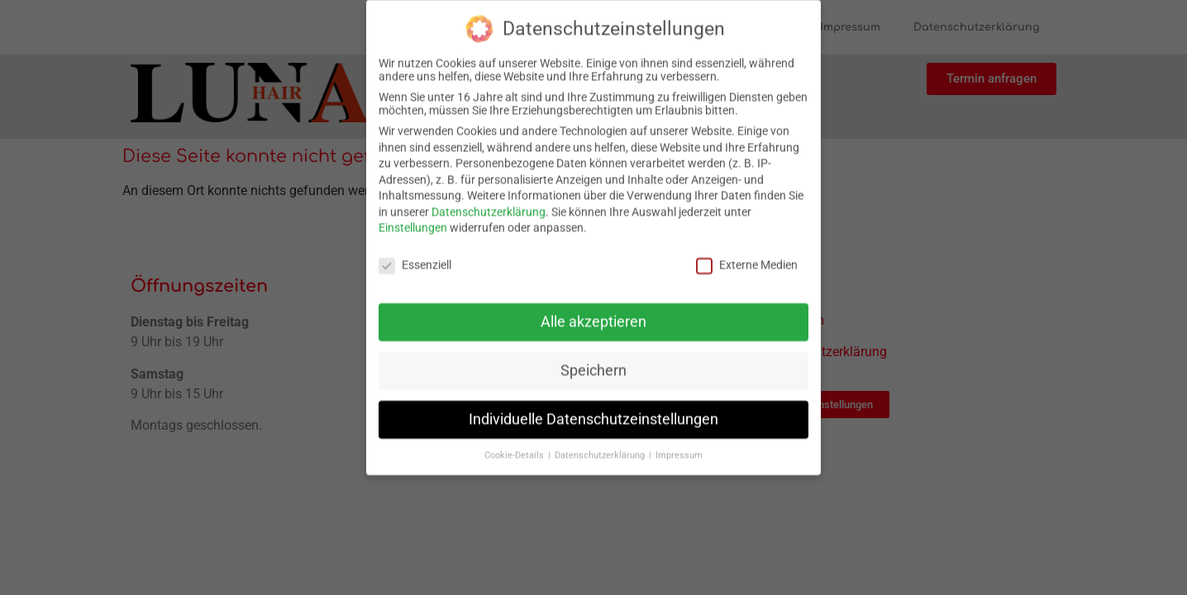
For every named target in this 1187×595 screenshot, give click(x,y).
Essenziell (415, 255)
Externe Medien (747, 255)
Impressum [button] (679, 445)
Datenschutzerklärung (488, 201)
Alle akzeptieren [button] (593, 311)
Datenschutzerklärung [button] (601, 445)
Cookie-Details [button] (515, 445)
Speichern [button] (593, 360)
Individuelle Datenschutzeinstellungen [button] (593, 409)
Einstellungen (413, 218)
